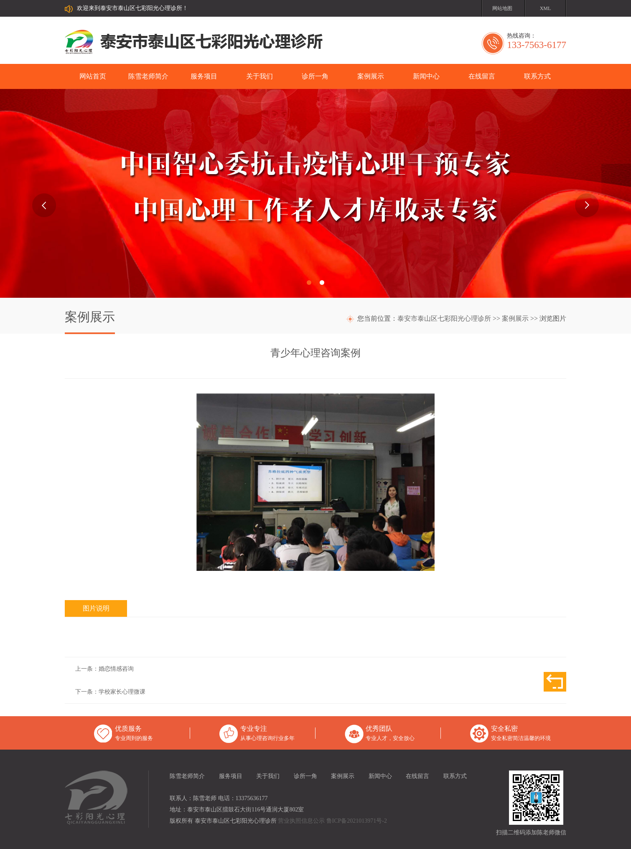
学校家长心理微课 (122, 692)
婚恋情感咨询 (116, 669)
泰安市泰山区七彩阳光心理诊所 (444, 318)
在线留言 (481, 76)
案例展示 (370, 76)
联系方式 (537, 76)
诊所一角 (315, 76)
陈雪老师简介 (148, 76)
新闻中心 (426, 76)
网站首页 (92, 76)
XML (545, 8)
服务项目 (204, 76)
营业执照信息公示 (301, 821)
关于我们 (259, 76)
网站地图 (502, 8)
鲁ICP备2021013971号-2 (356, 821)
